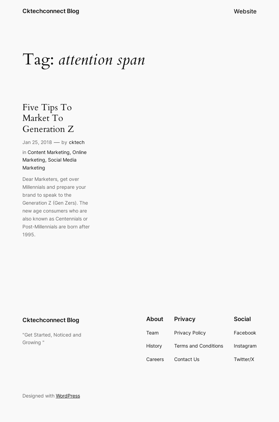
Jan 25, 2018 (37, 142)
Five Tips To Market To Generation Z (48, 118)
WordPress (68, 396)
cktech (76, 142)
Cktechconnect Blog (50, 11)
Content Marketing (49, 152)
